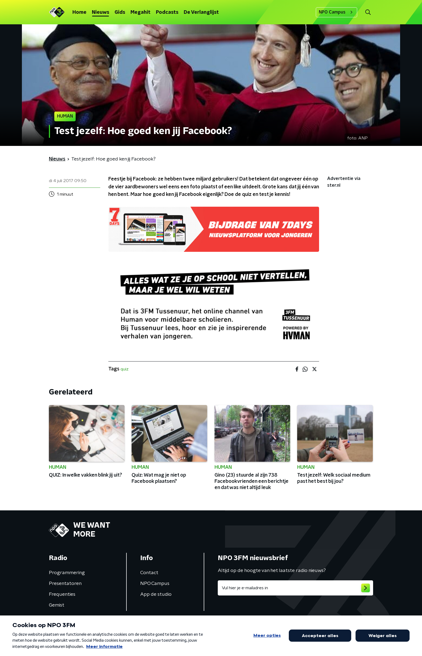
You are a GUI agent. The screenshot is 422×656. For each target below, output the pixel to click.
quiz (124, 369)
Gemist (56, 605)
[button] (368, 12)
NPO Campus (336, 12)
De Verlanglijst (201, 12)
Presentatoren (65, 583)
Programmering (67, 572)
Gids (120, 12)
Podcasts (167, 12)
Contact (149, 572)
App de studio (156, 594)
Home (79, 12)
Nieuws (100, 12)
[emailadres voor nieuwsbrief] (295, 587)
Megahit (140, 12)
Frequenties (62, 594)
